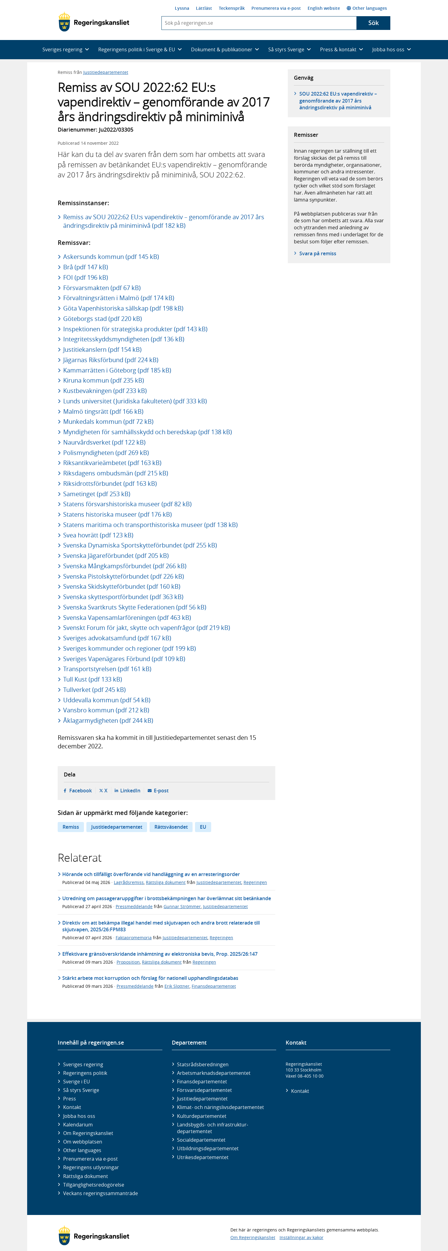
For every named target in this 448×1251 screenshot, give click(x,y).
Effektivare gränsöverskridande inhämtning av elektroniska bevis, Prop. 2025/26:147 (160, 954)
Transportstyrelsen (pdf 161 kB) (107, 669)
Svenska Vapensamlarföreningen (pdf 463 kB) (127, 617)
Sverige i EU (76, 1081)
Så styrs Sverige (81, 1090)
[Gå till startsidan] (94, 22)
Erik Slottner (177, 986)
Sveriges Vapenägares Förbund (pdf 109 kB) (124, 659)
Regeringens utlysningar (91, 1167)
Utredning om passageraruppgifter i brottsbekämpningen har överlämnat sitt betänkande (166, 898)
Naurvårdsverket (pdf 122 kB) (104, 442)
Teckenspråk (232, 8)
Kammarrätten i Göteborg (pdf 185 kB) (117, 370)
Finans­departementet (202, 1081)
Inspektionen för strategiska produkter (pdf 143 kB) (135, 329)
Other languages (367, 8)
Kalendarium (78, 1124)
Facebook (80, 790)
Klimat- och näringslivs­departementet (220, 1107)
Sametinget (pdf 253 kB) (96, 494)
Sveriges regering (83, 1064)
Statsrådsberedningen (203, 1064)
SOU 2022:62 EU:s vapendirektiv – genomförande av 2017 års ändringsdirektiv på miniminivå (338, 100)
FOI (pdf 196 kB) (85, 277)
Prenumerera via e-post (276, 8)
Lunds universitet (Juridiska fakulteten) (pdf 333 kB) (135, 401)
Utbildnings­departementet (208, 1148)
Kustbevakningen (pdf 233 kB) (105, 391)
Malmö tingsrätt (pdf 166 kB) (103, 411)
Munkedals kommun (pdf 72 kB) (108, 421)
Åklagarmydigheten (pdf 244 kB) (108, 720)
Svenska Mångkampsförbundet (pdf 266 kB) (124, 566)
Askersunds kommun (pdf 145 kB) (111, 257)
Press (69, 1098)
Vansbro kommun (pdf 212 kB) (106, 710)
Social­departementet (201, 1139)
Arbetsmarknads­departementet (214, 1073)
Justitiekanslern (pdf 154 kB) (102, 349)
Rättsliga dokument (166, 882)
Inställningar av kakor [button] (301, 1237)
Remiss (71, 827)
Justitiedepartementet (105, 72)
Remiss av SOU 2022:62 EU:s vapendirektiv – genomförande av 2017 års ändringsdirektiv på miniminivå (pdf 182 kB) (163, 221)
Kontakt (72, 1107)
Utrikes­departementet (203, 1157)
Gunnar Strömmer (182, 906)
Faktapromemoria (134, 937)
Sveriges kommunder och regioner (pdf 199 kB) (129, 648)
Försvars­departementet (204, 1090)
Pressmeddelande (134, 906)
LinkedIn (130, 790)
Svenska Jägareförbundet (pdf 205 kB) (116, 555)
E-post (161, 790)
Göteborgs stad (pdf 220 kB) (102, 319)
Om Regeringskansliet (88, 1133)
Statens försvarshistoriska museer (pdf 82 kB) (127, 504)
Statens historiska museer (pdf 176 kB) (117, 514)
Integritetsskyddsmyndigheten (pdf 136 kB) (123, 339)
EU (203, 827)
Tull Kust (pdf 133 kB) (92, 679)
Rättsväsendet (171, 827)
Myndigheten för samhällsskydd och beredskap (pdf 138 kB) (147, 432)
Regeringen (255, 882)
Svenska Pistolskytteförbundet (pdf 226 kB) (123, 576)
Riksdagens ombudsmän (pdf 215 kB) (115, 473)
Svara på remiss (317, 253)
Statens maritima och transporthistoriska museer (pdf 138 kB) (150, 525)
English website (324, 8)
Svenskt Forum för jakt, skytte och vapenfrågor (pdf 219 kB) (146, 628)
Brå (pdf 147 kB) (85, 267)
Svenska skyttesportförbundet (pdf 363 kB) (123, 597)
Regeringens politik (85, 1073)
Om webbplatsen (82, 1141)
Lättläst (204, 8)
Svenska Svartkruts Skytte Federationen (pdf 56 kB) (134, 607)
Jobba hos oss (79, 1116)
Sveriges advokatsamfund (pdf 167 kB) (117, 638)
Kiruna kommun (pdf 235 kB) (103, 380)
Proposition (128, 962)
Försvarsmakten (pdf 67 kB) (102, 288)
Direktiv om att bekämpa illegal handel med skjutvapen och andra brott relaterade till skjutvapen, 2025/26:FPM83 (161, 926)
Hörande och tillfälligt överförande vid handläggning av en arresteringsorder (151, 874)
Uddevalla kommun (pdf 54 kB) (106, 700)
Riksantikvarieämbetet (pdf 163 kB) (112, 463)
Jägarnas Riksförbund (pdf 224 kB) (110, 360)
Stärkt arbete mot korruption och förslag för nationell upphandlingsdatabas (150, 978)
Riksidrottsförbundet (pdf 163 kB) (110, 483)
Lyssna (182, 8)
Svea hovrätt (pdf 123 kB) (98, 535)
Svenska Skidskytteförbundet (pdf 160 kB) (121, 586)
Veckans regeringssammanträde (100, 1193)
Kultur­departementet (201, 1116)
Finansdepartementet (214, 986)
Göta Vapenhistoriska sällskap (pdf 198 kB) (123, 308)
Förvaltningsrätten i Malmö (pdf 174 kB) (118, 298)
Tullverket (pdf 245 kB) (94, 690)
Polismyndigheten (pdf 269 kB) (106, 453)
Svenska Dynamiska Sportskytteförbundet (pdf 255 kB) (140, 545)
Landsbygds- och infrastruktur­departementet (212, 1128)
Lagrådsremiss (129, 882)
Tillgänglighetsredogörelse (93, 1184)
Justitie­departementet (202, 1098)
